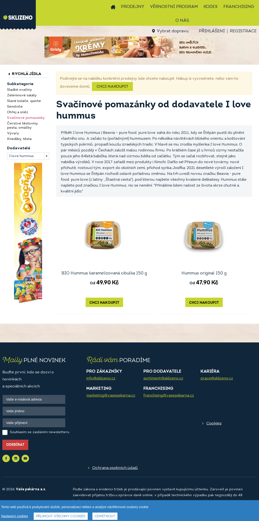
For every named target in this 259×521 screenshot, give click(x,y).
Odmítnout (105, 516)
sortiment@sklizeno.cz (163, 378)
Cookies (214, 423)
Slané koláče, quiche (24, 101)
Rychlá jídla (24, 74)
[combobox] (28, 156)
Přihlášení (212, 31)
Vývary (13, 133)
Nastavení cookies (14, 516)
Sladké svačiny (19, 90)
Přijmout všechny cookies (60, 516)
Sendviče (15, 107)
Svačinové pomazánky (26, 118)
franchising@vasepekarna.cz (168, 395)
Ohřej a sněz (17, 112)
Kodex (211, 7)
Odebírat (15, 445)
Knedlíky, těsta (19, 139)
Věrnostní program (174, 7)
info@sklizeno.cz (100, 378)
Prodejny (132, 7)
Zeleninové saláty (21, 95)
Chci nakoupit (112, 87)
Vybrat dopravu (172, 31)
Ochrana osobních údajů (115, 468)
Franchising (238, 7)
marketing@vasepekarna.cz (110, 395)
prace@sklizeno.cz (217, 378)
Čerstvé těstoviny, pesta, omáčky (22, 126)
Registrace (243, 31)
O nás (182, 21)
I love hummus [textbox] (21, 156)
